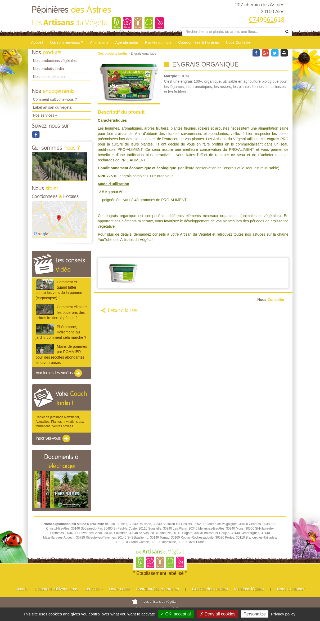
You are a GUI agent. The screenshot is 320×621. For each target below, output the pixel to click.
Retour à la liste (122, 310)
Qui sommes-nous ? (66, 42)
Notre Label (119, 589)
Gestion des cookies (210, 589)
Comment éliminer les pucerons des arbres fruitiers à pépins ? (61, 312)
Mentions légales (249, 589)
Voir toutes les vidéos (59, 373)
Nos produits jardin (48, 69)
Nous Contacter (238, 42)
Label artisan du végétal (53, 107)
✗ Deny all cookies (217, 614)
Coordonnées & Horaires (198, 42)
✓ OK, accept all (176, 614)
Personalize (255, 614)
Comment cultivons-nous (56, 589)
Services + (93, 589)
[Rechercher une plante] (232, 31)
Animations (99, 42)
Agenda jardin (126, 42)
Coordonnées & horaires (157, 589)
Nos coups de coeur (49, 76)
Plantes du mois (158, 42)
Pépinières (71, 10)
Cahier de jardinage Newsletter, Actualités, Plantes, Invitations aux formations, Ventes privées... (60, 421)
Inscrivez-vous (53, 438)
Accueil (37, 42)
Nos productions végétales (55, 61)
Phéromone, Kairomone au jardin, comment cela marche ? (61, 332)
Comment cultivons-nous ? (55, 99)
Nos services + (45, 115)
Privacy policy (283, 614)
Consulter (270, 300)
